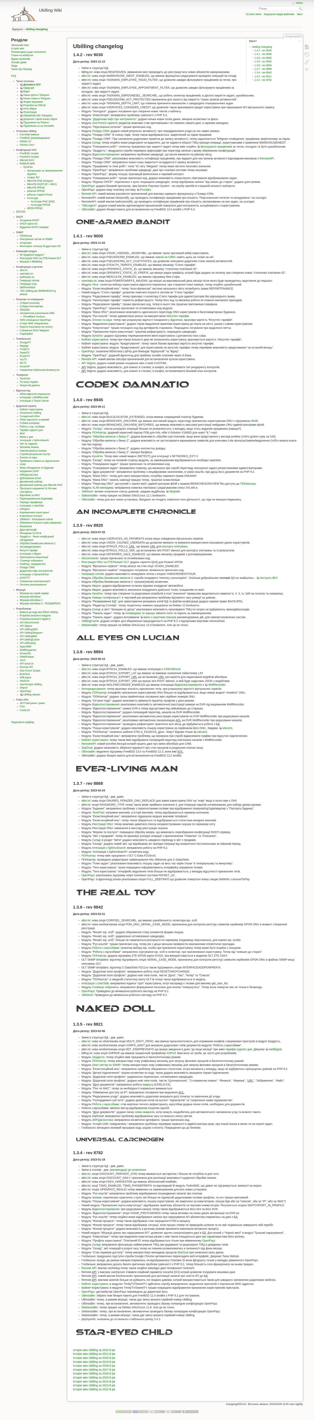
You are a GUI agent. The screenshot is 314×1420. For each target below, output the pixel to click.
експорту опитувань (175, 546)
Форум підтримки (33, 101)
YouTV (23, 359)
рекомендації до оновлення (128, 1169)
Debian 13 (25, 141)
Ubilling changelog (37, 29)
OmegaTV (25, 342)
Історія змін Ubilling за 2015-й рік (94, 1377)
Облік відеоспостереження (35, 394)
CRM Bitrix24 (172, 669)
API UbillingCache (30, 639)
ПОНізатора (248, 483)
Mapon (96, 585)
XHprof (23, 687)
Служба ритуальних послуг (35, 454)
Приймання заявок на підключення (39, 461)
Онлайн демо (18, 62)
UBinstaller (88, 209)
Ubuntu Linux (27, 144)
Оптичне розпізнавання (33, 584)
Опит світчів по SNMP (106, 1065)
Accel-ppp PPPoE (40, 205)
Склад (96, 142)
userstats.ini (26, 273)
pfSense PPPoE (36, 191)
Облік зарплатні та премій (34, 419)
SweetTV (25, 352)
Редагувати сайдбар (22, 722)
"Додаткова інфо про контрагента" (114, 119)
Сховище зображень (31, 560)
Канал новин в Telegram (36, 98)
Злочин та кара (28, 457)
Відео (26, 91)
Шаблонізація (27, 287)
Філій (254, 420)
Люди (14, 65)
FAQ (13, 76)
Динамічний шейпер (31, 481)
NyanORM (25, 646)
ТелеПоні (25, 378)
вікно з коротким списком (160, 617)
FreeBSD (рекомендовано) (35, 138)
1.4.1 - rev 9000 (263, 54)
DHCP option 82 (28, 223)
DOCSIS (20, 211)
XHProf (171, 1053)
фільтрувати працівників (216, 146)
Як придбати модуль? (32, 254)
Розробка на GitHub (34, 105)
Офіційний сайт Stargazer (37, 115)
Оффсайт (28, 88)
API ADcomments (29, 622)
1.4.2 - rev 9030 (263, 50)
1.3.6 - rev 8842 (263, 72)
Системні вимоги (29, 134)
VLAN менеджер (102, 487)
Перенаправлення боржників (36, 498)
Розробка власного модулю (35, 615)
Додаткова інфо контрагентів (36, 570)
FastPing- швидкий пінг (33, 564)
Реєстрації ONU (102, 824)
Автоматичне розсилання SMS (37, 313)
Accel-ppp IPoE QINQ (43, 201)
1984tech (87, 491)
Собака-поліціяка (29, 423)
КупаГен (28, 167)
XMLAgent (25, 677)
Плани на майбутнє (22, 55)
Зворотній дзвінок (30, 385)
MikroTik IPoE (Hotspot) (40, 180)
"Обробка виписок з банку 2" (110, 436)
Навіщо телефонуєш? (106, 597)
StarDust (24, 681)
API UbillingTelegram (31, 632)
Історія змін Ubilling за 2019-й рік (94, 1361)
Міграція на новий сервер (34, 593)
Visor (95, 284)
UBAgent (25, 509)
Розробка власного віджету (35, 619)
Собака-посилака (30, 303)
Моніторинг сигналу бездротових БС (40, 246)
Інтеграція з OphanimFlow (34, 574)
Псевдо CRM (27, 567)
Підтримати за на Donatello (38, 126)
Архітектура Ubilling (31, 684)
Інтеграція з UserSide (32, 505)
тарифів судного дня (238, 1049)
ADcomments (90, 558)
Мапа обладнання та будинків (37, 467)
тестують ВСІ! (269, 577)
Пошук (301, 8)
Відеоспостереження (105, 154)
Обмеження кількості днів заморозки (40, 522)
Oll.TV (23, 363)
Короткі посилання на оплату (36, 326)
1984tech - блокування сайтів (36, 519)
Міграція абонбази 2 (31, 600)
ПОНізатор (26, 235)
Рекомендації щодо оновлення (28, 52)
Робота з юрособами (105, 947)
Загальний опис (20, 45)
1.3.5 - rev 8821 (263, 76)
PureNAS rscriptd (29, 156)
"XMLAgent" (89, 205)
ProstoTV (25, 356)
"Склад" (97, 428)
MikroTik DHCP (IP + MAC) (42, 184)
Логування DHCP (29, 220)
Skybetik (174, 491)
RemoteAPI (267, 158)
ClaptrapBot (26, 333)
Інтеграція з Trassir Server (34, 400)
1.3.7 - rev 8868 (263, 69)
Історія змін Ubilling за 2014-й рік (94, 1381)
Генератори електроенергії (35, 581)
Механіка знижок (29, 447)
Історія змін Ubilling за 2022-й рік (94, 1350)
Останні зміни (253, 14)
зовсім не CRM (165, 257)
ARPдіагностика (29, 474)
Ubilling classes (31, 694)
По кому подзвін (29, 382)
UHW (23, 464)
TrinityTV (25, 349)
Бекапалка (26, 526)
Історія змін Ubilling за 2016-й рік (94, 1373)
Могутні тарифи (29, 550)
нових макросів (144, 1112)
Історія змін (17, 48)
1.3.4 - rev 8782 (263, 80)
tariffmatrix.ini (27, 277)
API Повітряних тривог (32, 703)
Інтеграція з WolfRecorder (34, 397)
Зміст (300, 14)
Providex (145, 189)
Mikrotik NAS (27, 160)
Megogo (24, 345)
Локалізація (30, 112)
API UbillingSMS (29, 629)
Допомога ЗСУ (32, 84)
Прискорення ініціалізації (34, 557)
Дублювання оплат (30, 478)
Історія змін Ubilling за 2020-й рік (94, 1357)
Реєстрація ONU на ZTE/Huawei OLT (40, 258)
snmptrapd (25, 242)
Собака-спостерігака (31, 306)
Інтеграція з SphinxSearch (34, 440)
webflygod (275, 1049)
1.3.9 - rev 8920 (263, 61)
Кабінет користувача (31, 409)
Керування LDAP (29, 471)
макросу (148, 1084)
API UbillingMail (28, 636)
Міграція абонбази (30, 596)
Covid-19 (25, 710)
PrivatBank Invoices (34, 316)
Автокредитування (30, 546)
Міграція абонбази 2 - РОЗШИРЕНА (40, 603)
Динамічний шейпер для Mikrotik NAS (41, 485)
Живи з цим (26, 437)
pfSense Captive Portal (39, 194)
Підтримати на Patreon (36, 122)
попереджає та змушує (140, 613)
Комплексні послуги (31, 516)
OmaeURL (25, 653)
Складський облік (30, 416)
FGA (22, 706)
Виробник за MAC (30, 495)
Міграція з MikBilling (31, 261)
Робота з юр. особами (32, 426)
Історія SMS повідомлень (34, 323)
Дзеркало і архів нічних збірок (40, 119)
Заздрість (98, 1057)
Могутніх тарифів (177, 316)
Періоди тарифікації (31, 502)
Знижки (97, 1197)
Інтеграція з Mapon (30, 553)
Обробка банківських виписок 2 (37, 543)
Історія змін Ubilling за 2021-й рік (94, 1353)
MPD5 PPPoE (34, 208)
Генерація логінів (29, 280)
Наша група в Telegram (36, 95)
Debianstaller (90, 495)
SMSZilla (25, 309)
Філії (22, 433)
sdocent (227, 728)
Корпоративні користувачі (34, 512)
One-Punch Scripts (30, 670)
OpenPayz (25, 691)
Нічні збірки (29, 108)
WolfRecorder (216, 684)
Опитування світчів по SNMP (36, 239)
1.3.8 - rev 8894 (263, 65)
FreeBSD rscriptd (29, 153)
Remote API (26, 667)
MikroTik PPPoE (36, 187)
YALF (23, 660)
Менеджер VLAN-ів (30, 533)
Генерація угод (28, 284)
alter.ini (24, 270)
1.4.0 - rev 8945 (263, 58)
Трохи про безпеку (21, 69)
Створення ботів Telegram (34, 330)
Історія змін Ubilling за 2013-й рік (94, 1385)
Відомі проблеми (20, 59)
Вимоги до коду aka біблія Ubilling (39, 612)
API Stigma (26, 626)
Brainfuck (25, 674)
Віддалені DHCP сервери (34, 227)
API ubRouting (28, 643)
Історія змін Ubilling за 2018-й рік (94, 1365)
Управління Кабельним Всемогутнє (40, 370)
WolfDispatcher (28, 650)
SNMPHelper (27, 656)
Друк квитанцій (28, 529)
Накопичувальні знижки (33, 450)
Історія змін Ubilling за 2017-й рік (94, 1369)
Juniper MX (33, 177)
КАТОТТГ (25, 577)
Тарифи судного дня (31, 430)
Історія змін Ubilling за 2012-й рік (94, 1389)
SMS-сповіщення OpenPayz (35, 320)
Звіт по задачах (28, 443)
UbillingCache (90, 621)
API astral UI (27, 663)
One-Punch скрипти (104, 123)
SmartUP (25, 366)
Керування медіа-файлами (279, 14)
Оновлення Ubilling (30, 412)
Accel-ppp (32, 198)
